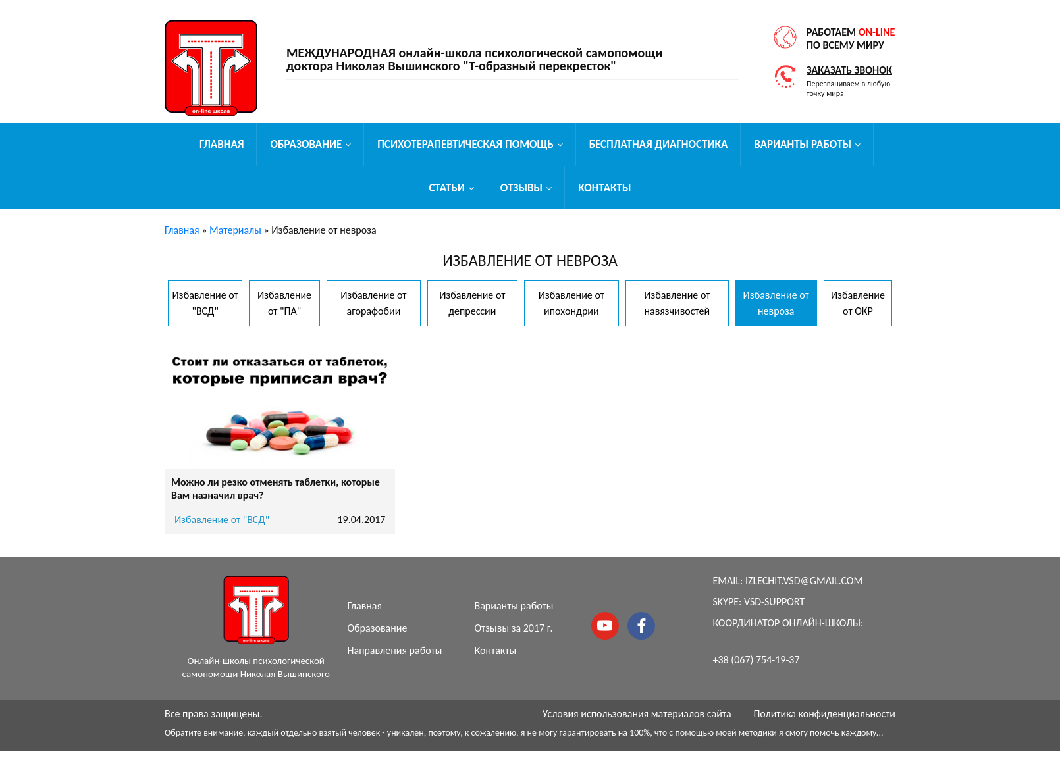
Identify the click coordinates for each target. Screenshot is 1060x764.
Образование (306, 144)
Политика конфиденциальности (824, 713)
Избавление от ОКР (858, 303)
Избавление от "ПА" (284, 303)
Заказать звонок (849, 70)
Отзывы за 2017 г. (514, 628)
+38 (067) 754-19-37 (756, 659)
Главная (221, 144)
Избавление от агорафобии (373, 303)
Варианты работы (802, 144)
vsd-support (774, 602)
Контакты (604, 188)
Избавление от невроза (776, 303)
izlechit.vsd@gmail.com (803, 580)
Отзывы (521, 188)
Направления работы (395, 650)
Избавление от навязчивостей (677, 303)
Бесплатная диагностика (658, 144)
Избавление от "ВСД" (205, 303)
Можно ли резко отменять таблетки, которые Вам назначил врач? (275, 488)
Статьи (446, 188)
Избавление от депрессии (472, 303)
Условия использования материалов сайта (637, 713)
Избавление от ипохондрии (571, 303)
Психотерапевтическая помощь (465, 144)
